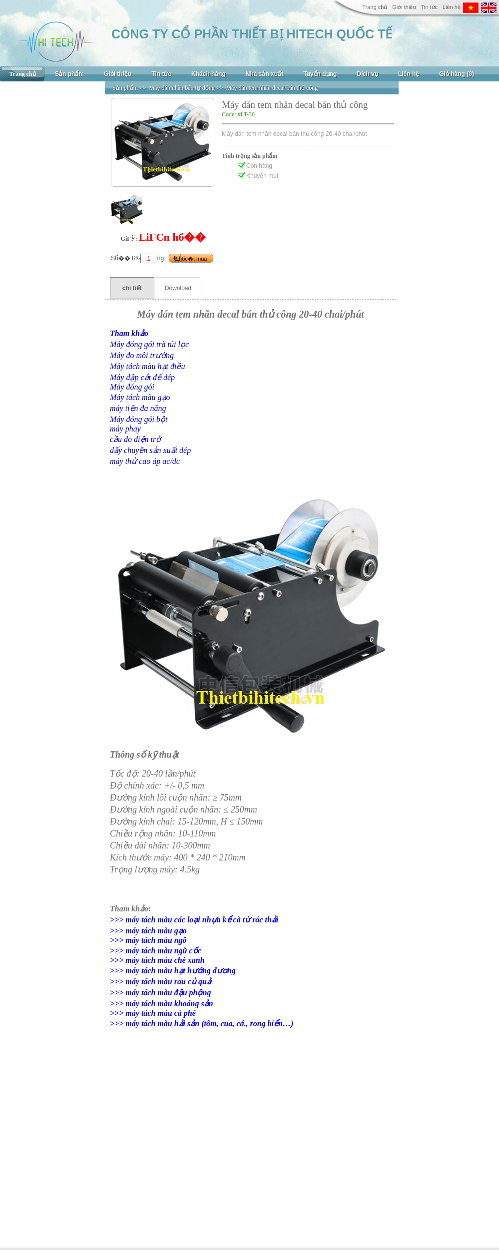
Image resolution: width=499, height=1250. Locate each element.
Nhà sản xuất (264, 73)
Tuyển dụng (320, 73)
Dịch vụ (367, 73)
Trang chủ (374, 7)
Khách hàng (208, 73)
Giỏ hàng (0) (456, 73)
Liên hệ (452, 7)
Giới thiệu (404, 7)
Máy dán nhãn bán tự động (182, 87)
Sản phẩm (69, 73)
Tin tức (429, 7)
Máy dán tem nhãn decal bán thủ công (272, 87)
